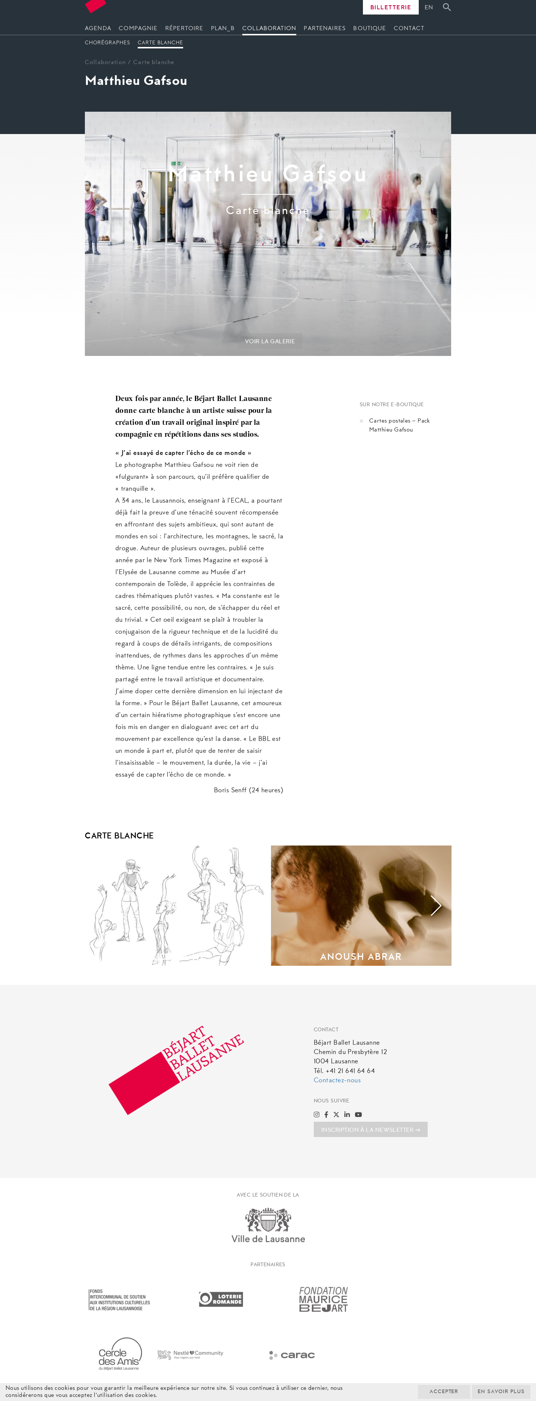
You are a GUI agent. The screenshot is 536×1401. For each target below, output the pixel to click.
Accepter (442, 1392)
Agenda (98, 29)
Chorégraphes (107, 43)
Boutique (369, 29)
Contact (409, 29)
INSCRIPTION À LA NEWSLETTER (370, 1130)
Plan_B (223, 29)
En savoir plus (500, 1392)
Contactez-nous (337, 1080)
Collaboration (269, 29)
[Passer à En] (431, 8)
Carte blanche (160, 43)
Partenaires (325, 29)
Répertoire (184, 29)
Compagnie (138, 29)
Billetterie (391, 8)
